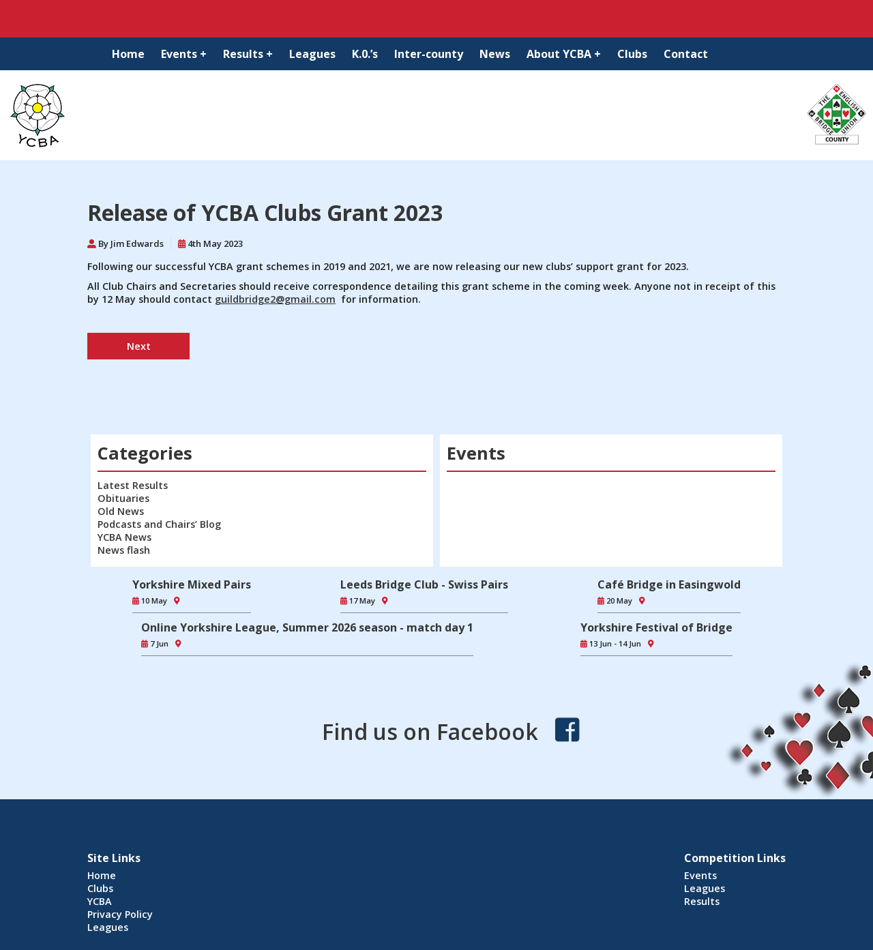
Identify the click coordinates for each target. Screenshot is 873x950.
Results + (248, 53)
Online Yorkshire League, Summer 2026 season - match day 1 (307, 627)
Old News (121, 511)
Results (702, 901)
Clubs (632, 53)
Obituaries (123, 498)
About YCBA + (564, 53)
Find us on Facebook (430, 731)
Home (128, 53)
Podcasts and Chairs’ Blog (159, 524)
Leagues (312, 53)
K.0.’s (365, 53)
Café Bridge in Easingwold (669, 584)
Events (700, 875)
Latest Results (133, 485)
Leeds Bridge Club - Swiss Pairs (424, 584)
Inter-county (428, 53)
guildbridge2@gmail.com (275, 299)
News (494, 53)
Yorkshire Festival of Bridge (656, 627)
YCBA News (124, 537)
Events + (184, 53)
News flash (124, 550)
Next (139, 346)
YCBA (99, 901)
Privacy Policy (120, 914)
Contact (686, 53)
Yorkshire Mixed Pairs (191, 584)
